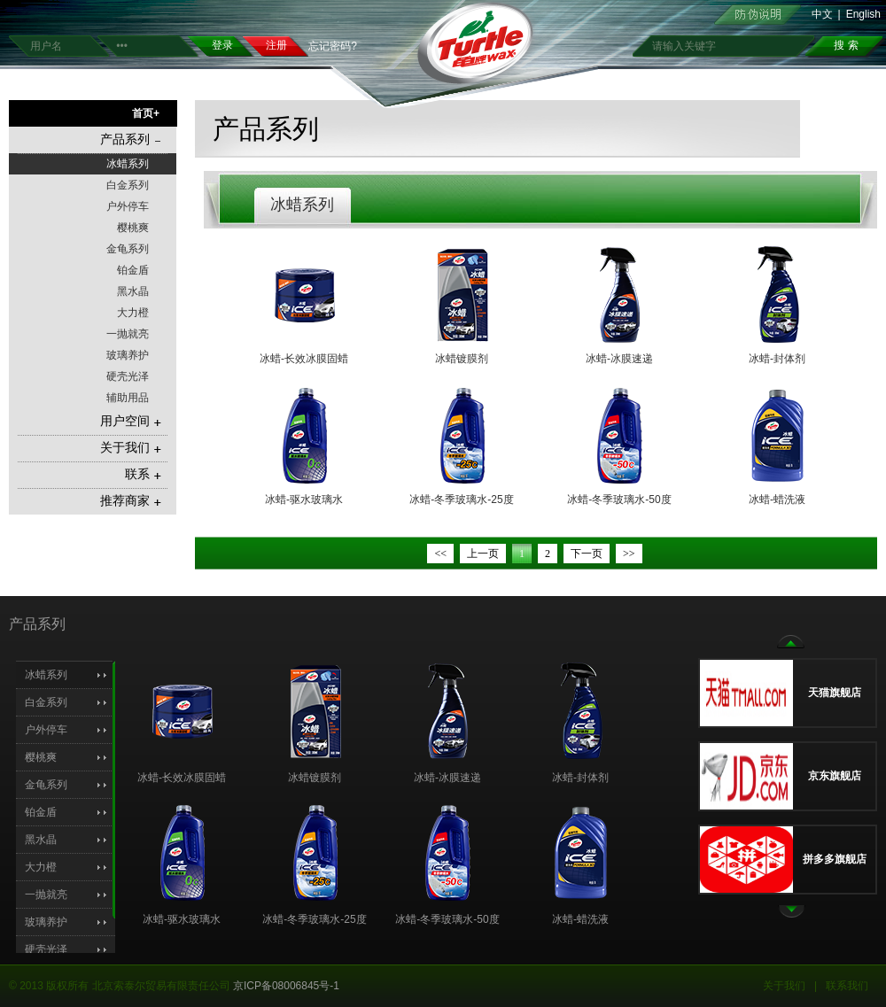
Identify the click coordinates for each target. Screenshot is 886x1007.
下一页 (586, 553)
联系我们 (847, 986)
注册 (276, 45)
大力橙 (133, 312)
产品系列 (130, 139)
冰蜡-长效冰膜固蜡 (304, 358)
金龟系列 (127, 249)
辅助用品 (127, 397)
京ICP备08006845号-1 (286, 986)
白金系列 (127, 185)
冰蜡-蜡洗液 (777, 499)
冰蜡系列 (127, 164)
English (863, 14)
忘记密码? (332, 46)
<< (440, 553)
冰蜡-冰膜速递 (619, 358)
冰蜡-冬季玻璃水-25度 (461, 499)
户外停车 (127, 206)
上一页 (483, 553)
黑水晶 (133, 291)
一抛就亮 (127, 334)
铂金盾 (133, 270)
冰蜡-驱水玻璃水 (304, 499)
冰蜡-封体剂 (777, 358)
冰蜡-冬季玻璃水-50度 (619, 499)
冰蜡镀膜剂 (461, 358)
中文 (822, 14)
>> (629, 553)
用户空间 (130, 421)
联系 (143, 474)
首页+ (145, 113)
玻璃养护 (127, 355)
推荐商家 (130, 500)
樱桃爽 (133, 227)
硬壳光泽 (127, 376)
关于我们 (130, 447)
